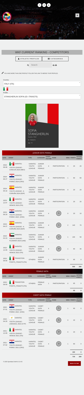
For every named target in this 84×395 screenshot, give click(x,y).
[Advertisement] (42, 379)
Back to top (74, 363)
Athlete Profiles (28, 59)
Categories (55, 59)
